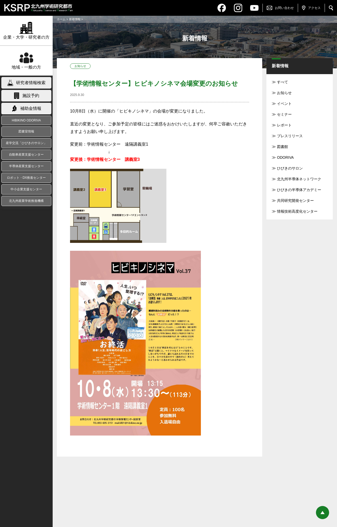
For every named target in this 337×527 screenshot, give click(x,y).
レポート (284, 125)
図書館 (282, 147)
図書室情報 (26, 131)
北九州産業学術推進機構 (26, 201)
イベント (284, 103)
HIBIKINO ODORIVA (26, 120)
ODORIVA (285, 157)
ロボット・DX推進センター (26, 178)
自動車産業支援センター (26, 154)
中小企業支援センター (26, 189)
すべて (282, 82)
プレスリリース (290, 136)
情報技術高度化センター (297, 211)
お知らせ (284, 93)
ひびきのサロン (290, 168)
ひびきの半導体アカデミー (299, 190)
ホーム (61, 19)
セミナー (284, 114)
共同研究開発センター (295, 200)
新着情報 (75, 19)
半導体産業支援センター (26, 166)
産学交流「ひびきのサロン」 (26, 143)
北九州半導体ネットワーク (299, 179)
